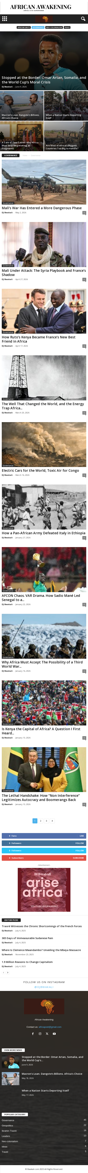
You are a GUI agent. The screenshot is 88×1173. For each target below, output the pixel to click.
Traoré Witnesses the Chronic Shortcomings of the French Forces (42, 926)
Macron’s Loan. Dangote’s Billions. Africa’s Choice (20, 116)
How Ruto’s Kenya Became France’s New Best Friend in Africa (39, 339)
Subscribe (78, 858)
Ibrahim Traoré (9, 1131)
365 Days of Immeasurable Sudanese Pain (27, 938)
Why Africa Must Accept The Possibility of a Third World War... (42, 664)
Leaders (6, 1136)
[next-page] (7, 972)
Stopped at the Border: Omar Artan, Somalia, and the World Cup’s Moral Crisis (44, 79)
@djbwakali (44, 987)
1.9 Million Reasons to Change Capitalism (27, 962)
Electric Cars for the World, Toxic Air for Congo (40, 470)
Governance (38, 27)
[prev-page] (3, 972)
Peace (67, 27)
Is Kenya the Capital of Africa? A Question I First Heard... (41, 731)
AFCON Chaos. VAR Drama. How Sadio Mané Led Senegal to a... (41, 597)
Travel (5, 1152)
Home (25, 155)
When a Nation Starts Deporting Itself (63, 116)
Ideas (4, 1146)
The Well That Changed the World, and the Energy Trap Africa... (43, 406)
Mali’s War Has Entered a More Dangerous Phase (42, 208)
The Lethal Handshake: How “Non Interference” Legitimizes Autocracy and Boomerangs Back (41, 797)
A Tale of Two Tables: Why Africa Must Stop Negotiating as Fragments (20, 145)
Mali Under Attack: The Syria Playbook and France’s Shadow (44, 272)
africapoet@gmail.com (50, 1027)
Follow (80, 843)
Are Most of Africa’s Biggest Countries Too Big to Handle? (62, 147)
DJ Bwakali (7, 86)
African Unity (24, 27)
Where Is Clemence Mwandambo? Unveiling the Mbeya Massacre (41, 950)
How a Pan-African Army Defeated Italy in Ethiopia (43, 533)
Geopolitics (7, 1125)
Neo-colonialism (54, 27)
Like (82, 835)
